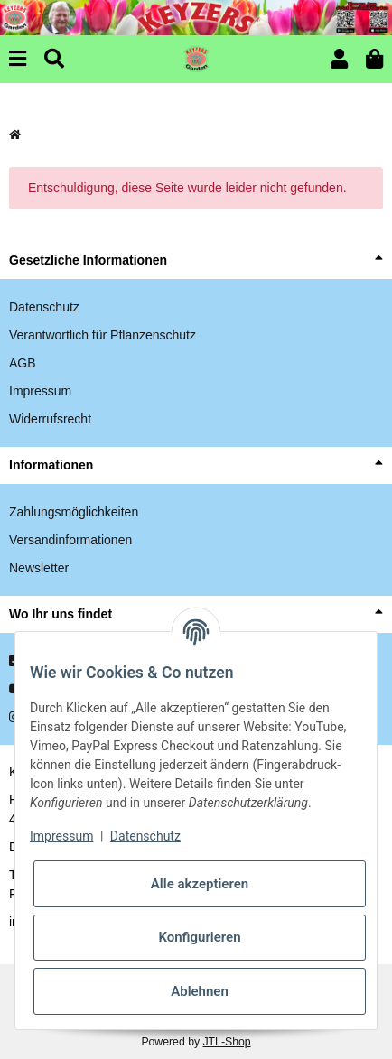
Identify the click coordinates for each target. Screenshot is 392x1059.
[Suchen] (54, 59)
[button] (339, 59)
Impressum (40, 391)
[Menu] (17, 59)
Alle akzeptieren (199, 884)
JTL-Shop (226, 1042)
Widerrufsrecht (50, 419)
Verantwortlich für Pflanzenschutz (102, 335)
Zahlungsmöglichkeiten (73, 512)
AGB (22, 363)
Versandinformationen (70, 540)
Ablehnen (200, 991)
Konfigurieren (199, 937)
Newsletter (39, 568)
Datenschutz (44, 307)
